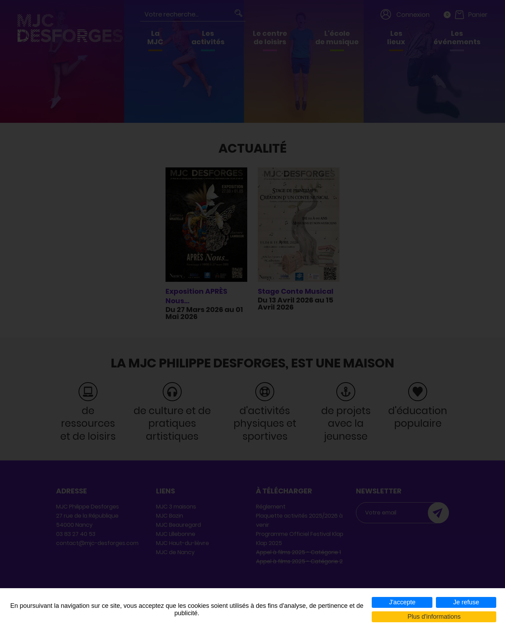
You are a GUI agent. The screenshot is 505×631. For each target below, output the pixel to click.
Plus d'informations (434, 616)
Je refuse (466, 602)
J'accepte (402, 602)
